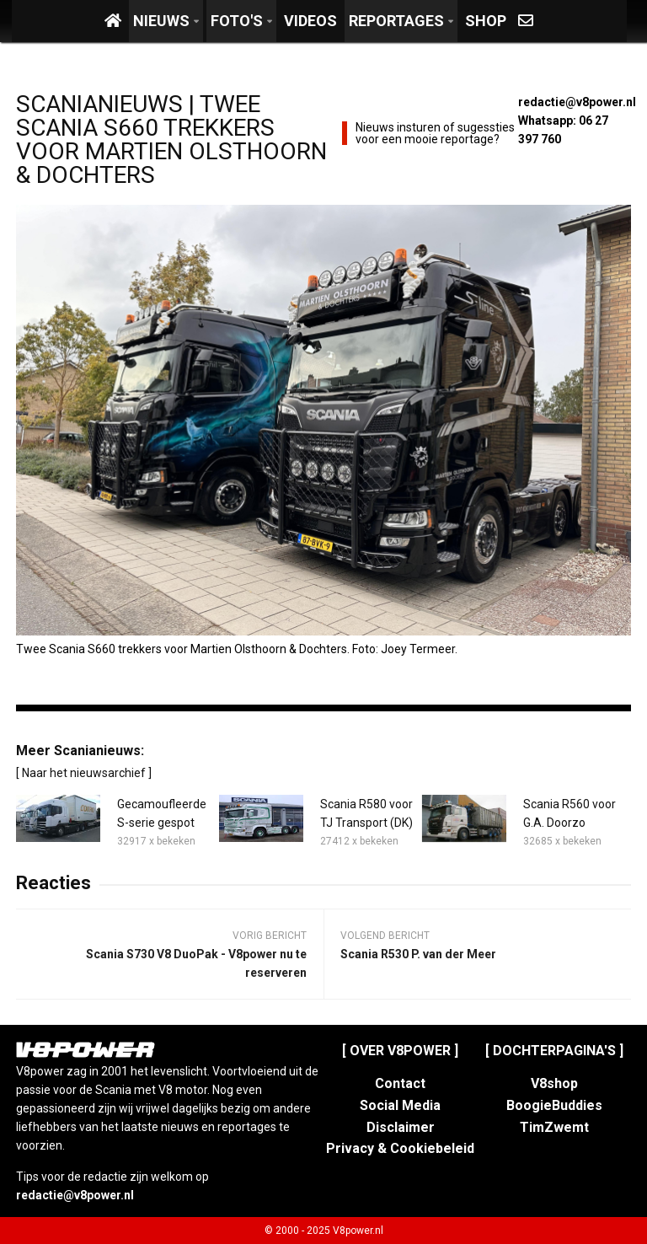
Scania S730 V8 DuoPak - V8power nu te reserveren (196, 963)
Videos (310, 20)
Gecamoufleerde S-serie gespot (161, 813)
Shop (485, 20)
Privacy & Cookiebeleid (400, 1148)
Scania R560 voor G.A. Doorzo (569, 813)
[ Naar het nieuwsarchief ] (84, 773)
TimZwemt (554, 1127)
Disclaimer (400, 1127)
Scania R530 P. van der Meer (418, 954)
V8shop (554, 1083)
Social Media (400, 1105)
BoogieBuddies (554, 1105)
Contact (400, 1083)
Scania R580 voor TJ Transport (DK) (366, 813)
